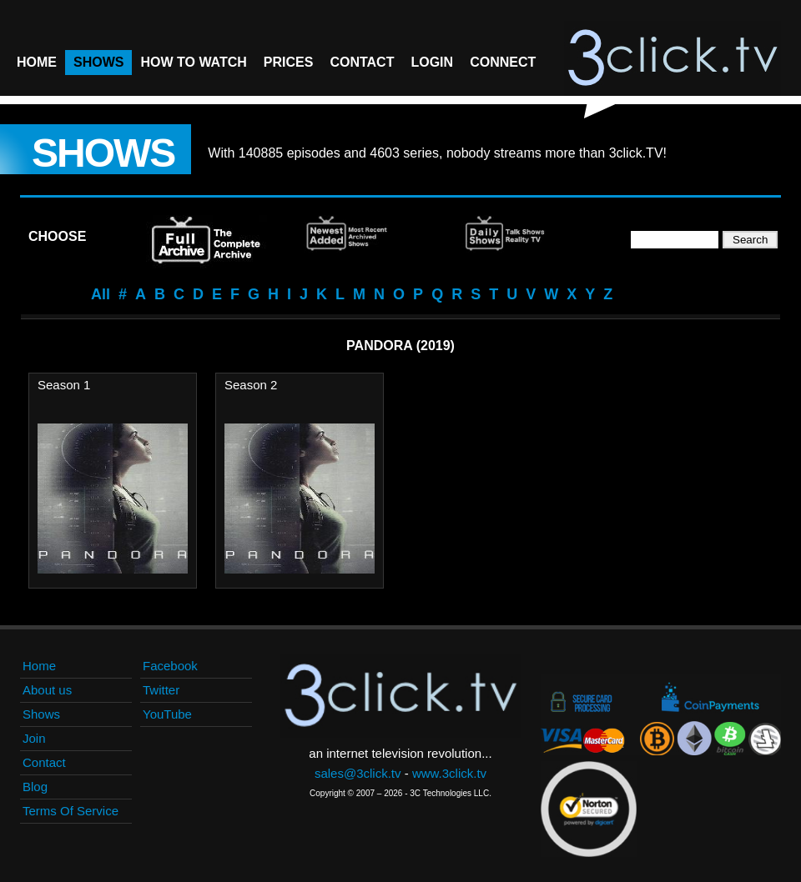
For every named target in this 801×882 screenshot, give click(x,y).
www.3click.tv (449, 773)
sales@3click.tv (358, 773)
